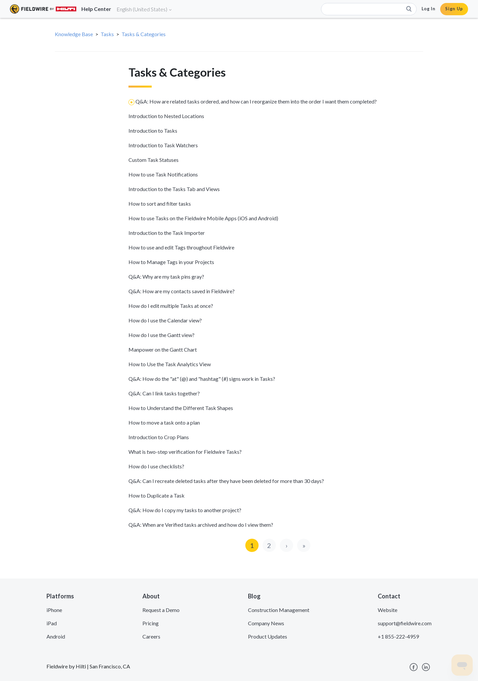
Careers (151, 636)
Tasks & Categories (143, 34)
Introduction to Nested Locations (166, 116)
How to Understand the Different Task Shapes (180, 408)
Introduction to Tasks (152, 130)
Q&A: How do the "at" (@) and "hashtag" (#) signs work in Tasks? (201, 378)
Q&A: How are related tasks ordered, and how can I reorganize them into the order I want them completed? (256, 101)
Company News (266, 623)
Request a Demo (161, 610)
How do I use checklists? (156, 466)
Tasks (107, 34)
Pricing (150, 623)
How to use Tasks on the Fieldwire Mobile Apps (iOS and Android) (203, 218)
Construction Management (278, 610)
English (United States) (144, 9)
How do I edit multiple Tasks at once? (170, 306)
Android (55, 636)
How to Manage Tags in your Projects (171, 262)
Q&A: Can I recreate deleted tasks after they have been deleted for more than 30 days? (226, 481)
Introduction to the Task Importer (166, 233)
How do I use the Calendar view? (165, 320)
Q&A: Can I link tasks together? (164, 393)
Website (387, 610)
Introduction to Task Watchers (163, 145)
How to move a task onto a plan (164, 422)
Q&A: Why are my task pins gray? (166, 276)
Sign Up (454, 8)
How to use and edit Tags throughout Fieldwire (181, 247)
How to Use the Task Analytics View (169, 364)
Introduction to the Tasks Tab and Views (174, 189)
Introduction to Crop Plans (158, 437)
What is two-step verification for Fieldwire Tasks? (185, 451)
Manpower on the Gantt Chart (162, 349)
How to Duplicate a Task (156, 495)
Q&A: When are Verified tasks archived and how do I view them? (200, 524)
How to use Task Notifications (163, 174)
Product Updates (267, 636)
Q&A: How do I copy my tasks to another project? (184, 510)
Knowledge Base (74, 34)
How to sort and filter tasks (159, 203)
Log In (429, 8)
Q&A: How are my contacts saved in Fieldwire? (181, 291)
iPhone (54, 610)
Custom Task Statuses (153, 160)
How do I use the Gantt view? (161, 335)
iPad (51, 623)
